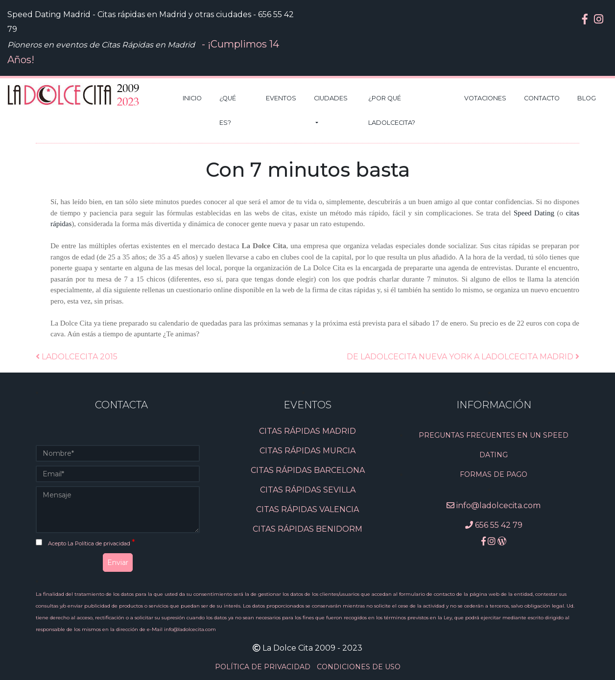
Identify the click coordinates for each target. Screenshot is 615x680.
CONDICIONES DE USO (359, 666)
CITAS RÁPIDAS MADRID (307, 431)
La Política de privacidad (100, 543)
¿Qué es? (227, 110)
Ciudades (331, 98)
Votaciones (485, 98)
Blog (586, 98)
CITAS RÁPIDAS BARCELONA (308, 470)
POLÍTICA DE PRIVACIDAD (263, 666)
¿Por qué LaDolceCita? (391, 110)
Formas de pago (493, 474)
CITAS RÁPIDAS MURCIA (307, 450)
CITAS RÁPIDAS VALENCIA (307, 509)
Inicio (192, 98)
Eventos (281, 98)
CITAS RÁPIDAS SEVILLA (307, 489)
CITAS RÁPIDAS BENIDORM (307, 529)
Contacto (542, 98)
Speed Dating (534, 213)
